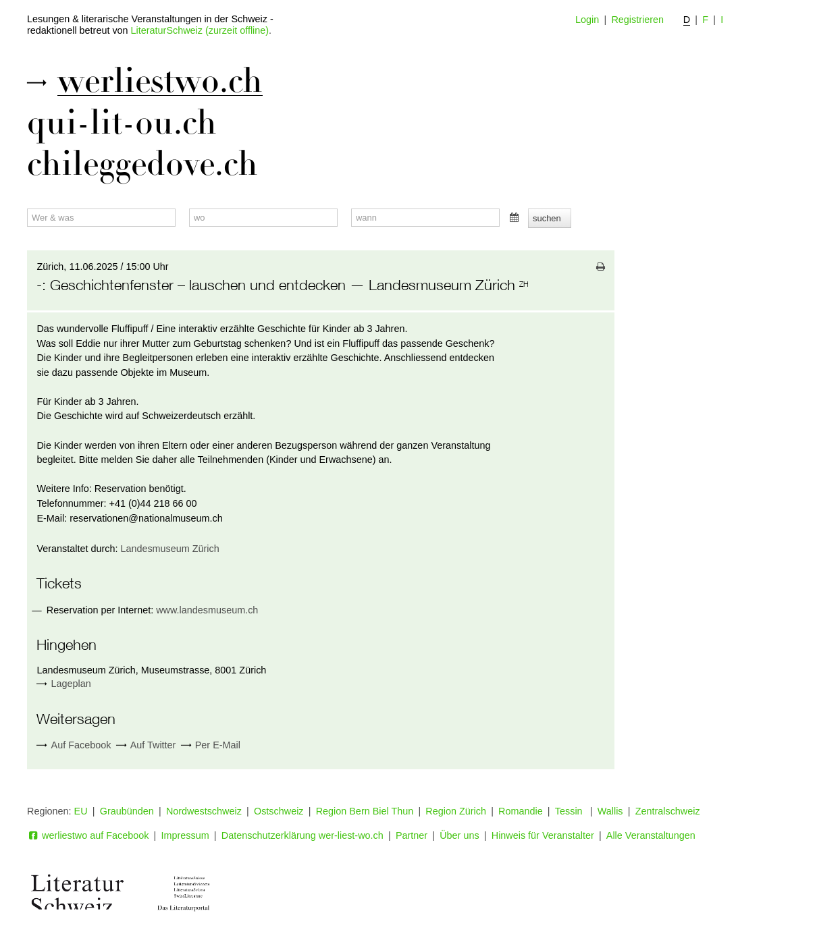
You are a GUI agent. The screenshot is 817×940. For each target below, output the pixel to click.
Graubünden (127, 811)
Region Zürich (455, 811)
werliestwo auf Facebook (88, 835)
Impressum (185, 835)
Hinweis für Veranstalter (543, 835)
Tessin (570, 811)
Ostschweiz (279, 811)
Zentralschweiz (667, 811)
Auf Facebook (73, 745)
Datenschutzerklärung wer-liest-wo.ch (302, 835)
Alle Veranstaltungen (650, 835)
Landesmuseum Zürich (169, 548)
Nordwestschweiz (204, 811)
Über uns (459, 835)
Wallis (610, 811)
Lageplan (71, 683)
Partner (411, 835)
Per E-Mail (210, 745)
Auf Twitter (146, 745)
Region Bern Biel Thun (365, 811)
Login (587, 19)
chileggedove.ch (142, 164)
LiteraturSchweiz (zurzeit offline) (200, 30)
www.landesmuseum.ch (207, 610)
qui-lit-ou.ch (122, 122)
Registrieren (637, 19)
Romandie (520, 811)
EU (81, 811)
